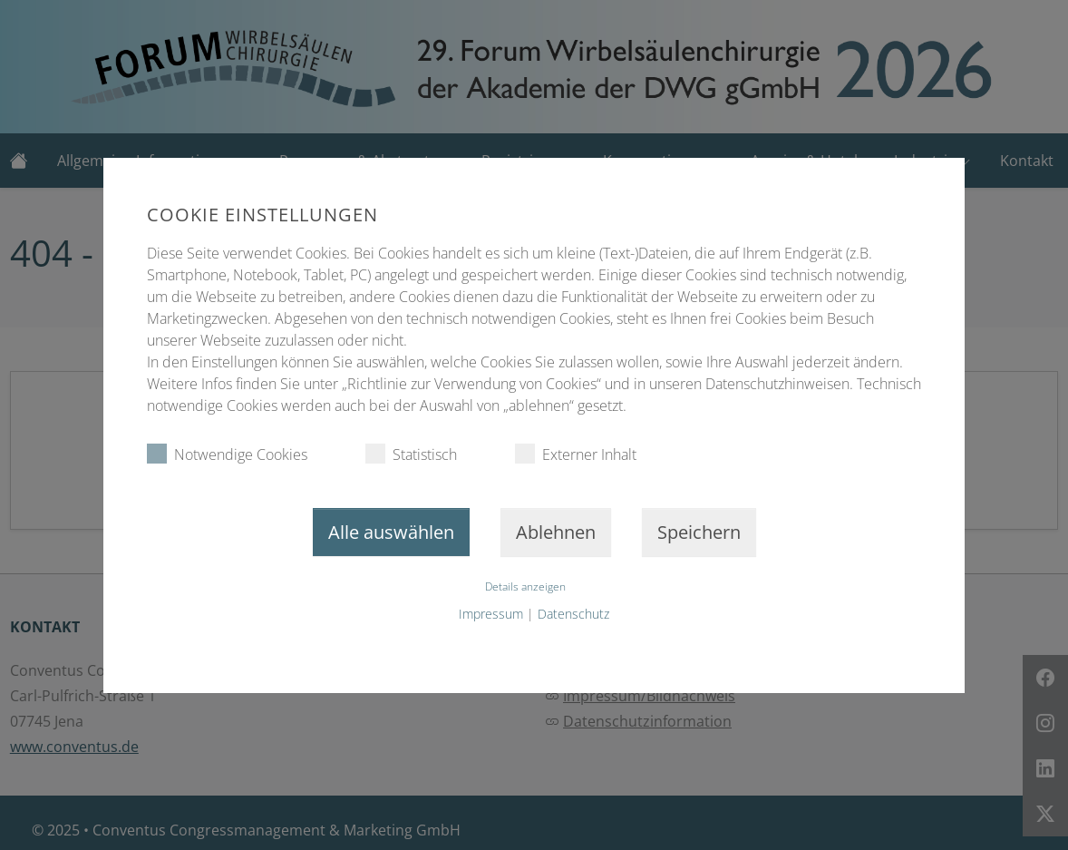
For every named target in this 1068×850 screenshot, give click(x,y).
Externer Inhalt (575, 454)
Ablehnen (556, 532)
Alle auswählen (391, 532)
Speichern (699, 532)
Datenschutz (573, 613)
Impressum (491, 613)
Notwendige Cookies (227, 454)
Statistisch (411, 454)
